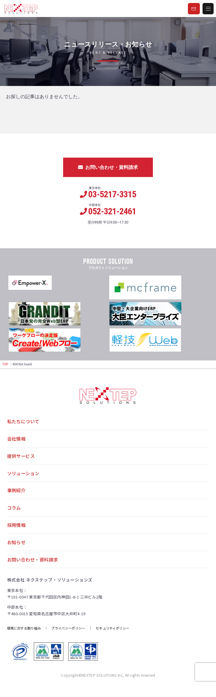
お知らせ (17, 549)
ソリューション (24, 476)
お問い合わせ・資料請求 (108, 167)
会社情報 (17, 440)
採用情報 (17, 531)
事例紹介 (17, 494)
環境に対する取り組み (25, 636)
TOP (5, 364)
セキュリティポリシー (121, 636)
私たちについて (24, 421)
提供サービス (22, 458)
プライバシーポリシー (73, 636)
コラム (14, 512)
